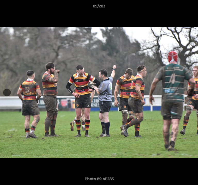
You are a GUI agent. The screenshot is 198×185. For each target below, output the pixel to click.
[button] (192, 7)
